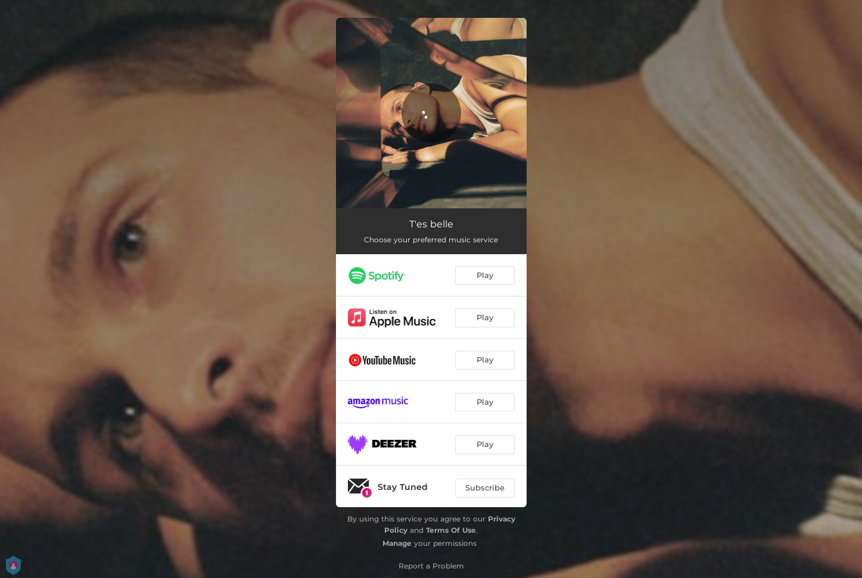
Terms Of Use (451, 530)
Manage (397, 543)
